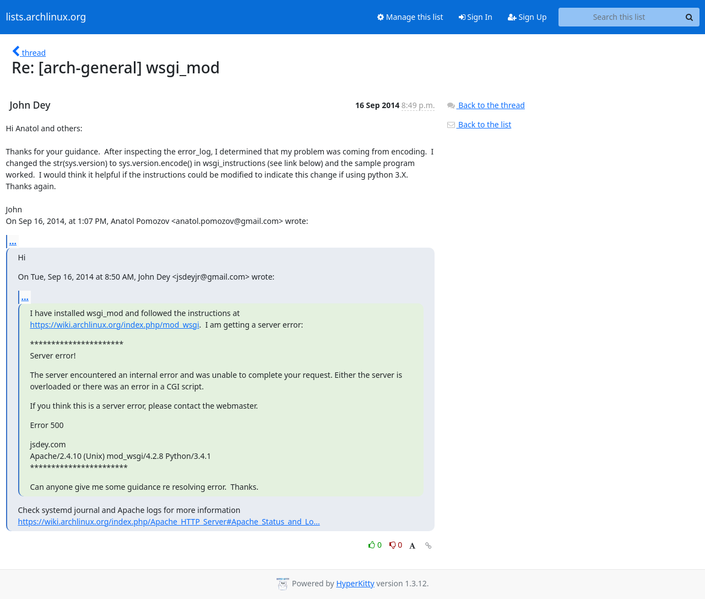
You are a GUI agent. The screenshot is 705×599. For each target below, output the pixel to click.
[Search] (689, 17)
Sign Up (527, 17)
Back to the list (478, 124)
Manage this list (410, 17)
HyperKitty (355, 583)
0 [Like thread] (375, 544)
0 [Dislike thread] (396, 544)
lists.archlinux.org (46, 17)
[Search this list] (619, 17)
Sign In (475, 17)
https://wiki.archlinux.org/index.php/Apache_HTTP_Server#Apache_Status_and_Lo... (169, 521)
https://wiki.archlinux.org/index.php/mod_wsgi (114, 324)
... (13, 241)
